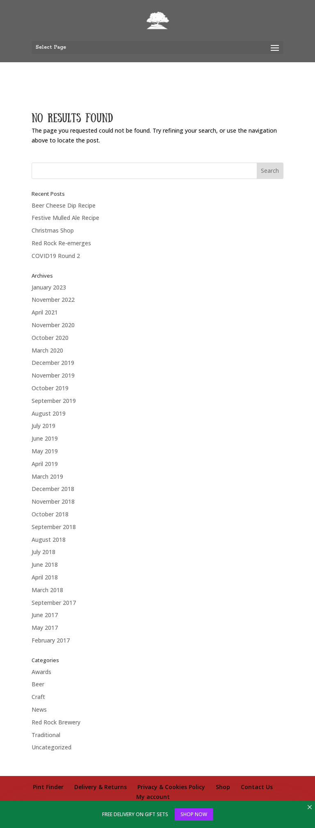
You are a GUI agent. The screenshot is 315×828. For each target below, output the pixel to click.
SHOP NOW (193, 814)
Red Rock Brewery (56, 722)
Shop (223, 787)
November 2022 (53, 299)
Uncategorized (51, 747)
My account (153, 797)
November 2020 (53, 325)
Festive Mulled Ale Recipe (65, 218)
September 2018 (54, 527)
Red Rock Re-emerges (61, 243)
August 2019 (49, 413)
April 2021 (45, 312)
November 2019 (53, 375)
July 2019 (43, 426)
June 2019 (45, 438)
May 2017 (45, 627)
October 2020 (50, 338)
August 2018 (49, 539)
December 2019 (53, 362)
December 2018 (53, 489)
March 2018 (47, 590)
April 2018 (45, 577)
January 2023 (49, 287)
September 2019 (54, 401)
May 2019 (45, 451)
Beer (38, 684)
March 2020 (47, 350)
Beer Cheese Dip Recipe (64, 205)
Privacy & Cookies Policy (171, 787)
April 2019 (45, 464)
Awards (41, 672)
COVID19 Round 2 (56, 256)
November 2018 (53, 501)
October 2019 (50, 388)
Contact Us (257, 787)
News (39, 709)
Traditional (46, 735)
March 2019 (47, 476)
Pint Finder (48, 787)
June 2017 (45, 615)
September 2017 (54, 602)
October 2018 (50, 514)
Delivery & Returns (100, 787)
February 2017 (51, 640)
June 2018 (45, 564)
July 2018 (43, 552)
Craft (38, 697)
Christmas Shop (53, 230)
